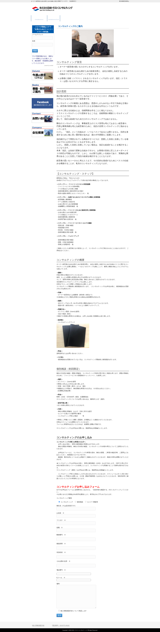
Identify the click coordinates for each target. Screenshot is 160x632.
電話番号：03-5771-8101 (60, 625)
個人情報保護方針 (38, 625)
